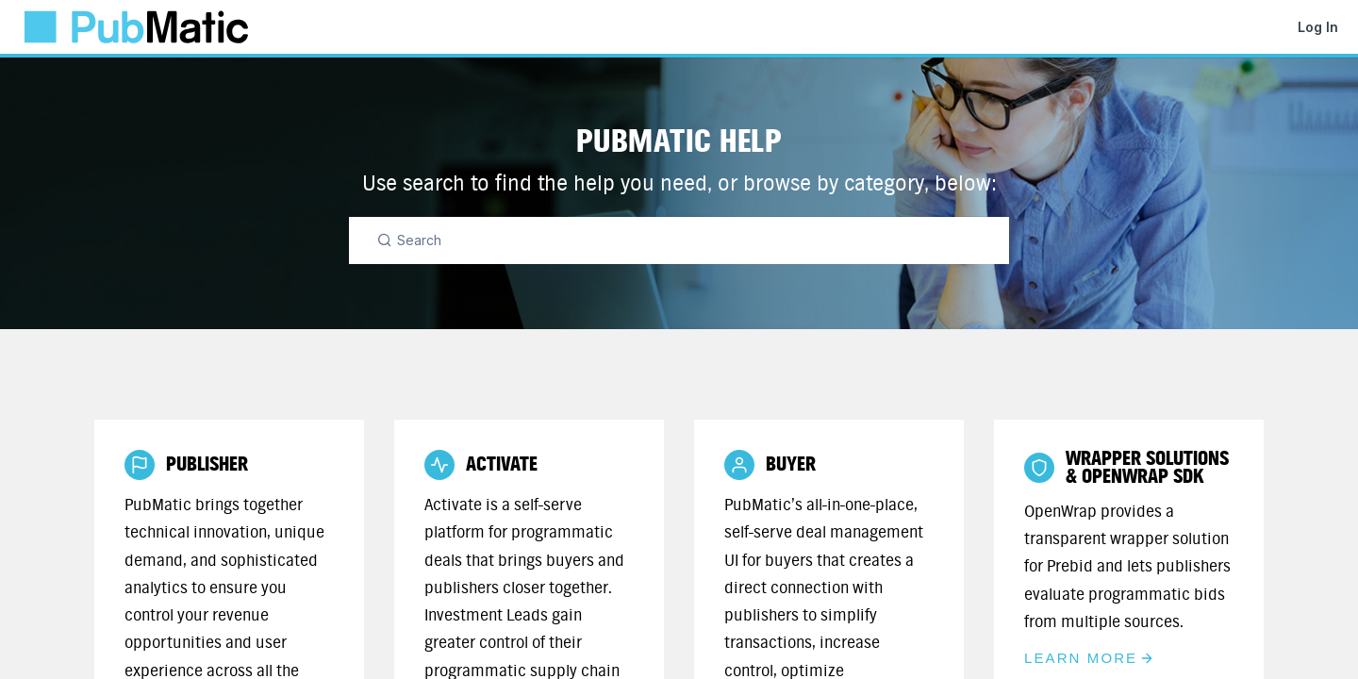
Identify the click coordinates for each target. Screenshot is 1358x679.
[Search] (679, 240)
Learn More (1089, 658)
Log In (1318, 27)
